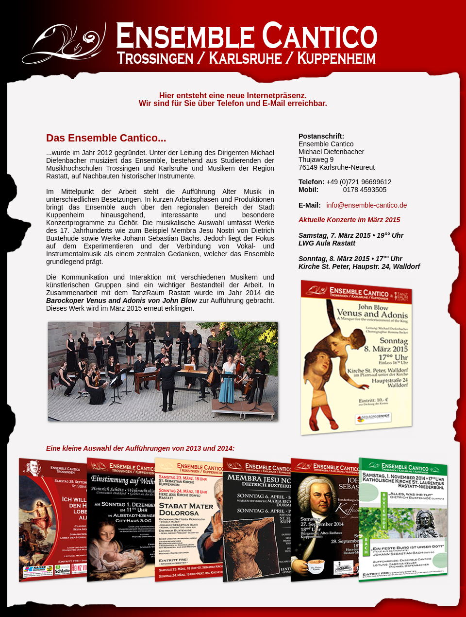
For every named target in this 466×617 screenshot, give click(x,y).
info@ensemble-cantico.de (367, 205)
